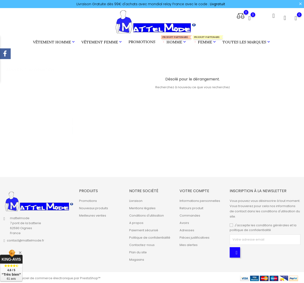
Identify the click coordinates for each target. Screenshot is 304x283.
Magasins (136, 258)
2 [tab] (72, 124)
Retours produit (191, 207)
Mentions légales (142, 207)
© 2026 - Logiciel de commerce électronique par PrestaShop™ (52, 277)
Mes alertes (189, 243)
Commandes (190, 214)
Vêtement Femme (102, 41)
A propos (136, 221)
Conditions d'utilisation (146, 214)
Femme (205, 39)
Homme (174, 39)
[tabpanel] (41, 121)
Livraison (135, 199)
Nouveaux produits (93, 207)
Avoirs (184, 221)
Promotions (141, 41)
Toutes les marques (247, 41)
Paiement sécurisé (143, 229)
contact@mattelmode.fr (25, 239)
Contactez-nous (142, 243)
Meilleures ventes (92, 214)
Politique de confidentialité (149, 236)
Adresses (187, 229)
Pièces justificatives (194, 236)
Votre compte (194, 189)
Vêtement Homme (54, 41)
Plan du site (138, 251)
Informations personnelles (200, 199)
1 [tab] (72, 116)
